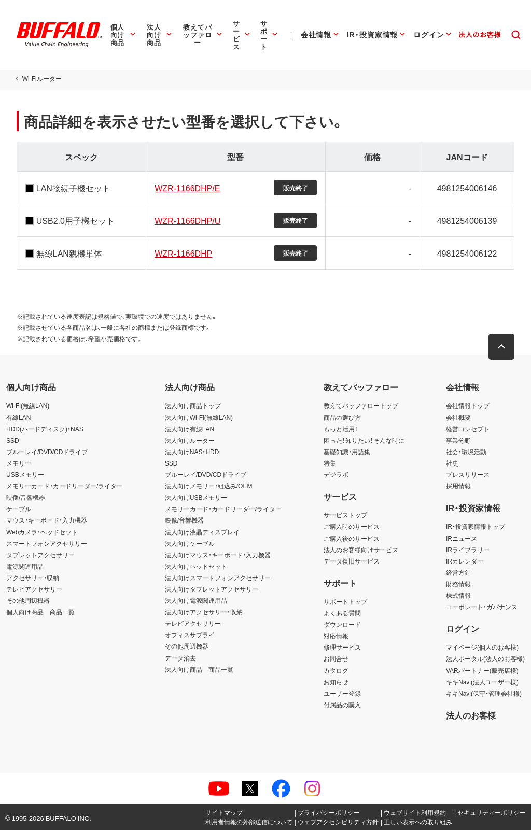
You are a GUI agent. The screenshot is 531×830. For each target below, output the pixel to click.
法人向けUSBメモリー (196, 497)
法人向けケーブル (190, 543)
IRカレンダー (464, 561)
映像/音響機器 (25, 497)
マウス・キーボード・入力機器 (46, 520)
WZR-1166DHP (183, 253)
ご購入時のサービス (352, 526)
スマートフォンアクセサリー (46, 543)
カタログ (336, 670)
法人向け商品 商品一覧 (199, 669)
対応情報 (336, 635)
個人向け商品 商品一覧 (40, 611)
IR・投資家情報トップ (475, 526)
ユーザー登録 (342, 693)
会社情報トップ (468, 405)
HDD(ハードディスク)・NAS (44, 428)
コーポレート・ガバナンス (482, 606)
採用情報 (458, 485)
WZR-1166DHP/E (186, 187)
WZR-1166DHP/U (187, 220)
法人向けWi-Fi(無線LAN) (199, 417)
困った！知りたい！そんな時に (364, 440)
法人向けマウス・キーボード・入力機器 (218, 554)
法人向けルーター (190, 440)
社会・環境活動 (466, 451)
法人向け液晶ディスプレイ (202, 532)
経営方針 (458, 572)
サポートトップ (345, 601)
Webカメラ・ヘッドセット (42, 532)
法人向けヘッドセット (196, 566)
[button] (502, 347)
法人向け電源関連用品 (196, 600)
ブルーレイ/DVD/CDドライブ (47, 451)
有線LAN (18, 417)
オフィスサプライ (190, 634)
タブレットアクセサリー (40, 554)
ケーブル (18, 508)
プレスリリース (468, 474)
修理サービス (342, 647)
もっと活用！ (341, 428)
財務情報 (458, 583)
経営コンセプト (468, 428)
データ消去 (180, 658)
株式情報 (458, 595)
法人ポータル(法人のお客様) (485, 658)
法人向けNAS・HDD (192, 451)
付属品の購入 (342, 704)
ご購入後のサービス (352, 538)
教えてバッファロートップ (361, 405)
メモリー (18, 463)
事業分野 (458, 440)
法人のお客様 (471, 715)
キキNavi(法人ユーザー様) (482, 681)
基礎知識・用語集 (347, 451)
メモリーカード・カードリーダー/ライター (64, 485)
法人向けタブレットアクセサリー (211, 589)
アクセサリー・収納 (32, 577)
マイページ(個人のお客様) (482, 647)
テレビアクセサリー (34, 589)
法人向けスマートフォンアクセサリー (218, 577)
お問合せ (336, 658)
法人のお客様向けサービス (361, 549)
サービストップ (345, 514)
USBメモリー (25, 474)
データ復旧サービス (352, 561)
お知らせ (336, 681)
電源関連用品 (25, 566)
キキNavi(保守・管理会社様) (484, 693)
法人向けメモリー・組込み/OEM (209, 485)
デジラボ (336, 474)
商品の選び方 (342, 417)
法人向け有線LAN (189, 428)
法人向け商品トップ (193, 405)
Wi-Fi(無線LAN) (27, 405)
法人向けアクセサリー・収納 (204, 611)
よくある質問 (342, 612)
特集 (330, 463)
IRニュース (461, 538)
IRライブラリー (468, 549)
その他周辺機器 (28, 600)
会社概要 (458, 417)
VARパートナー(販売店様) (482, 670)
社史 (452, 463)
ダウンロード (342, 624)
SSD (12, 440)
